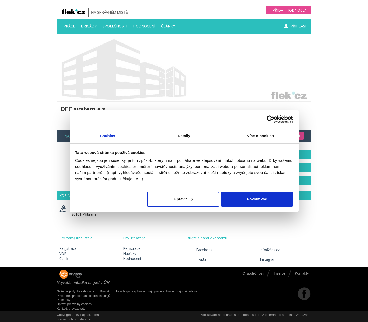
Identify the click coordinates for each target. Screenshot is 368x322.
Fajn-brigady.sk (186, 291)
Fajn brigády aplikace (130, 291)
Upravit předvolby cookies (74, 304)
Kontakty (302, 273)
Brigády (89, 26)
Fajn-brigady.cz (87, 291)
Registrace (68, 248)
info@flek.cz (265, 249)
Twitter (197, 259)
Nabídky (129, 253)
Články (168, 26)
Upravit (183, 199)
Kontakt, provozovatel (71, 308)
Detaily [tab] (184, 136)
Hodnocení (144, 26)
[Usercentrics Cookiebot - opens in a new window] (270, 119)
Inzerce (279, 273)
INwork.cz (107, 291)
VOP (62, 253)
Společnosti (115, 26)
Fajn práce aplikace (160, 291)
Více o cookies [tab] (260, 136)
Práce (69, 26)
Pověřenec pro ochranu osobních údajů (83, 296)
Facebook (199, 249)
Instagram (263, 259)
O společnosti (253, 273)
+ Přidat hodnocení (288, 10)
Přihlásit (296, 26)
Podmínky (63, 300)
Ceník (63, 258)
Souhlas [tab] (107, 136)
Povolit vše (257, 199)
